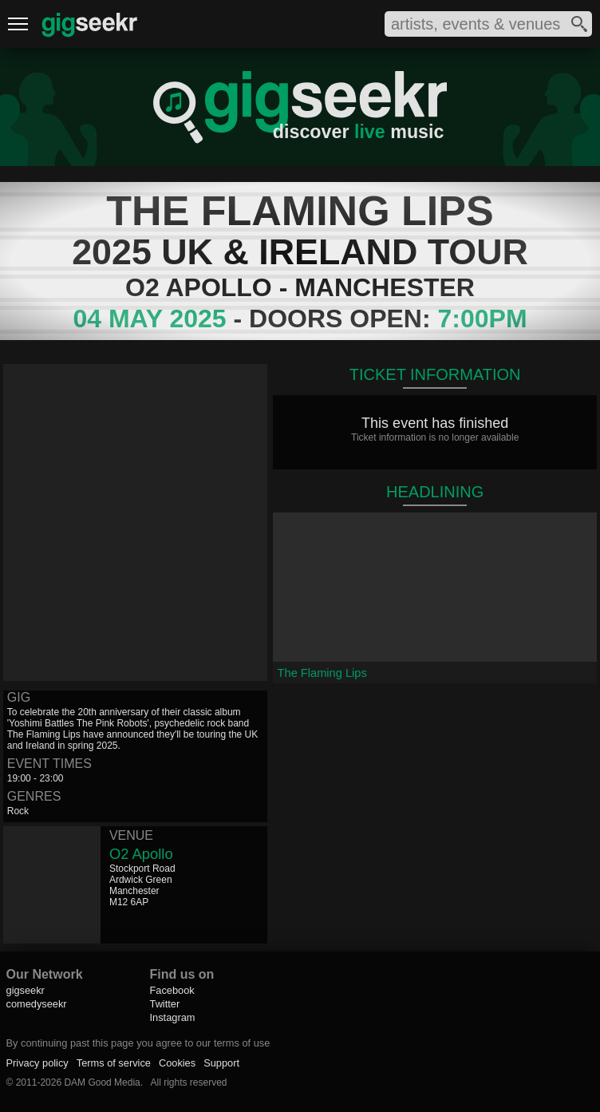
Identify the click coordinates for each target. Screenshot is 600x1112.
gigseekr (25, 990)
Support (221, 1063)
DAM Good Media (102, 1082)
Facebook (172, 990)
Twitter (165, 1004)
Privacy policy (37, 1063)
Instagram (172, 1017)
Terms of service (114, 1063)
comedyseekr (36, 1004)
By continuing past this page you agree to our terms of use (138, 1043)
